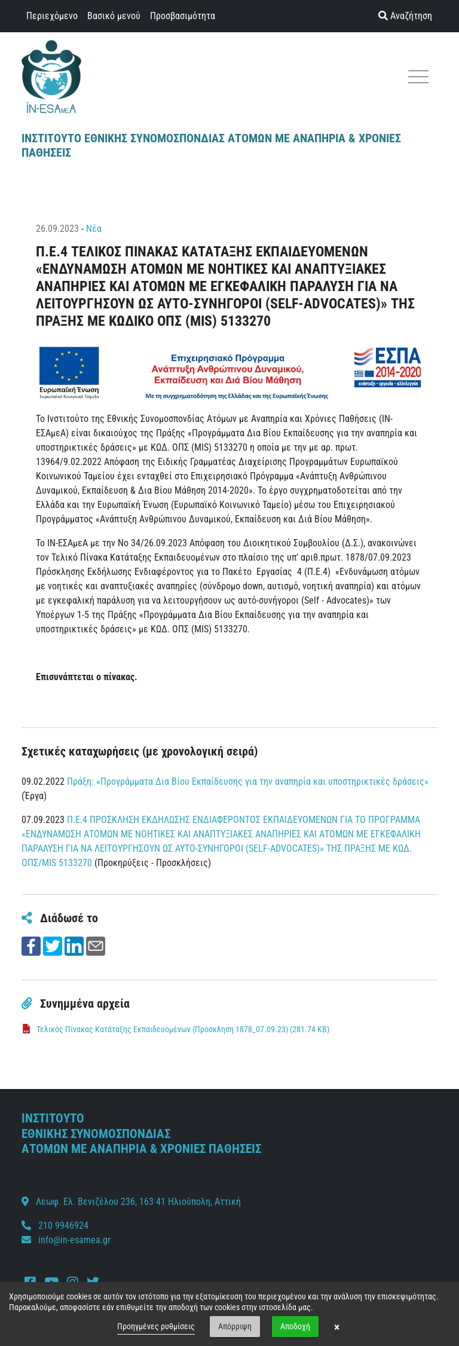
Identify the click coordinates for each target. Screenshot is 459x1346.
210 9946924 (55, 1225)
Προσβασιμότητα (182, 16)
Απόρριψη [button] (235, 1326)
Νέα (94, 228)
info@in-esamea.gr (74, 1240)
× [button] (336, 1327)
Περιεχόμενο (52, 16)
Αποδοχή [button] (295, 1326)
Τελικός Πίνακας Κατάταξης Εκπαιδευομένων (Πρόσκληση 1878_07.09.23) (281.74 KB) (182, 1029)
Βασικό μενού (113, 16)
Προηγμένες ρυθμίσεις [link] (156, 1326)
